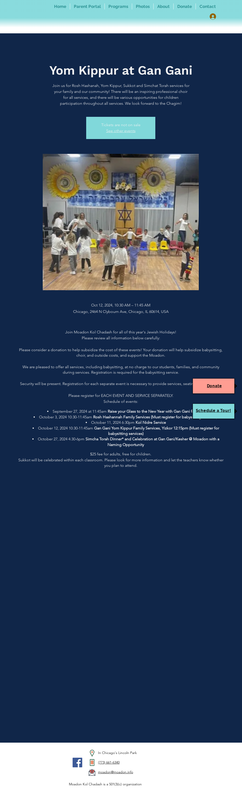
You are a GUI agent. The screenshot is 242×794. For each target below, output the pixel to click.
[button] (118, 6)
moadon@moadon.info (115, 772)
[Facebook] (77, 762)
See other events (121, 130)
